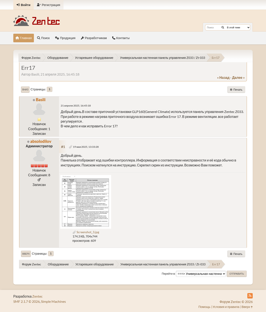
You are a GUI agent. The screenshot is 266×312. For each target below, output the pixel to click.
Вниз (25, 89)
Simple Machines (53, 301)
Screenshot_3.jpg (86, 232)
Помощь (204, 307)
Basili (40, 99)
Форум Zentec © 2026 (236, 302)
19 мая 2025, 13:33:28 (86, 146)
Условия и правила (226, 307)
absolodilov (40, 141)
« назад (223, 77)
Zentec (37, 296)
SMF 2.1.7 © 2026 (26, 301)
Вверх (26, 254)
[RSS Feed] (250, 295)
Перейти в (168, 273)
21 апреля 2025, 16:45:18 (76, 105)
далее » (238, 77)
